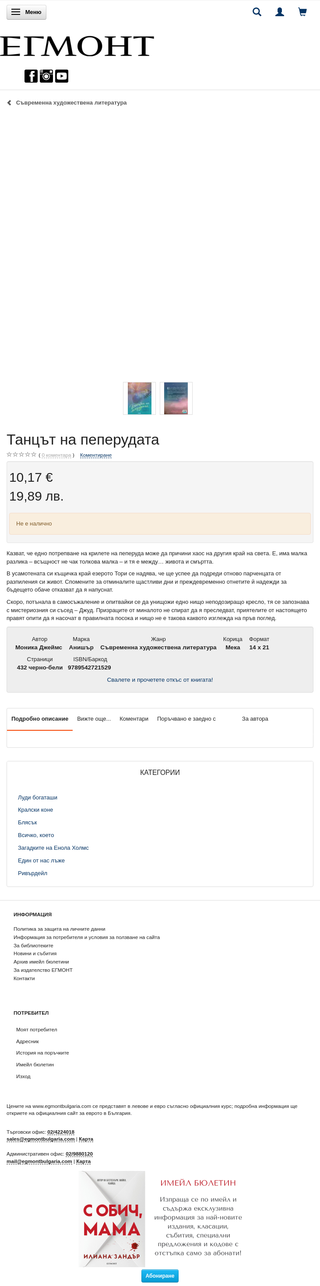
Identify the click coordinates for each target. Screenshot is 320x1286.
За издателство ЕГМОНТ (43, 970)
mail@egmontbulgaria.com (39, 1161)
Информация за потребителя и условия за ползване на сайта (87, 937)
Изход (23, 1076)
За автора (255, 718)
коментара (56, 455)
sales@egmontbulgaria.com (41, 1139)
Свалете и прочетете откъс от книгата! (160, 679)
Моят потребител (36, 1029)
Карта (86, 1139)
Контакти (24, 978)
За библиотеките (33, 945)
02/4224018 (60, 1132)
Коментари (134, 718)
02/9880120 (79, 1153)
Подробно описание (39, 718)
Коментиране (96, 455)
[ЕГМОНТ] (77, 44)
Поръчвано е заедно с (186, 718)
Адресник (27, 1041)
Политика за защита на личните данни (59, 929)
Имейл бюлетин (35, 1064)
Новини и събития (35, 953)
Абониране (160, 1276)
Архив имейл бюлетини (41, 961)
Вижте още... (94, 718)
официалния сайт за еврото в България (83, 1113)
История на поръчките (42, 1052)
